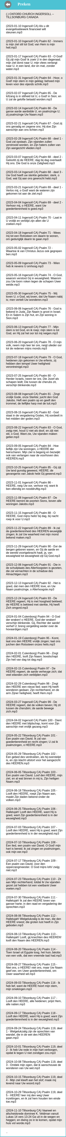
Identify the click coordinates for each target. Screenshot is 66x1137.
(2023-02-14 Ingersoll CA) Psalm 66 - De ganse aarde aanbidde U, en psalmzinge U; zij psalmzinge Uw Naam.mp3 (33, 111)
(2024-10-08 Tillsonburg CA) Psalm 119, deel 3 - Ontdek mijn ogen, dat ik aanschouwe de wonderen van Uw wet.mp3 (34, 1065)
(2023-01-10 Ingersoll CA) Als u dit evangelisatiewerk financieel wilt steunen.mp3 (27, 29)
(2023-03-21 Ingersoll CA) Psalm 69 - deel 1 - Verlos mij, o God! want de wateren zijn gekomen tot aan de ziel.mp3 (34, 190)
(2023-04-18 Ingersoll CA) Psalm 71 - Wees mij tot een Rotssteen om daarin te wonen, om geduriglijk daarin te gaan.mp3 (33, 236)
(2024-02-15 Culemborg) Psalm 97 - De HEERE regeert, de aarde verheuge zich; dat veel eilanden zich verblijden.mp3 (34, 671)
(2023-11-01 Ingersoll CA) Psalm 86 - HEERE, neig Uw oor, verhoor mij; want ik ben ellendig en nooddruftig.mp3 (32, 485)
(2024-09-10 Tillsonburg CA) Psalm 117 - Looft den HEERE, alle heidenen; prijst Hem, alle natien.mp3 (34, 1001)
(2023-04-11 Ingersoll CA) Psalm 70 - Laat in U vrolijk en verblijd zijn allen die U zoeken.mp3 (34, 220)
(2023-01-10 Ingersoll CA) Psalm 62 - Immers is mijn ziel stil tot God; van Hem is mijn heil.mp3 (34, 44)
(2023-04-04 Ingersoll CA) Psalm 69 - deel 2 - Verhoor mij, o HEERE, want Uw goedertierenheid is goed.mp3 (34, 205)
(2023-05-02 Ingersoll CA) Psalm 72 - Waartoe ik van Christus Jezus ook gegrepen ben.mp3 (34, 251)
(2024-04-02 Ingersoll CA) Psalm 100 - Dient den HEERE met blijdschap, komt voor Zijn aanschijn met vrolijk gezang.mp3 (34, 723)
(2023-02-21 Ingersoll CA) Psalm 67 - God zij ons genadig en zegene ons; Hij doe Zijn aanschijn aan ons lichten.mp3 (34, 126)
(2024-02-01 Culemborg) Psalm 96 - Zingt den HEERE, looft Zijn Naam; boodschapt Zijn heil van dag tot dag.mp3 (32, 656)
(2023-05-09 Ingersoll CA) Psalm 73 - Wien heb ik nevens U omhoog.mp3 (33, 265)
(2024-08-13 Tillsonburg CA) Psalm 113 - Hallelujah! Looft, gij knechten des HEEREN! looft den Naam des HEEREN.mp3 (33, 937)
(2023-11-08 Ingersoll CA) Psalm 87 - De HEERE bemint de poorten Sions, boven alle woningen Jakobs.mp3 (33, 501)
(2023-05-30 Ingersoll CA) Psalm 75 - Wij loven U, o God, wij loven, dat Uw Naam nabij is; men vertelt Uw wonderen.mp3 (34, 296)
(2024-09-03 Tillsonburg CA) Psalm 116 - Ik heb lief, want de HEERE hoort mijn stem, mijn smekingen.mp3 (33, 986)
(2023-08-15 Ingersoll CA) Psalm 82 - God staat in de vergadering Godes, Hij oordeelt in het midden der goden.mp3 (34, 415)
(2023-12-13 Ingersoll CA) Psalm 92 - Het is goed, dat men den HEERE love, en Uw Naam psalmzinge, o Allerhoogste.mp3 (33, 586)
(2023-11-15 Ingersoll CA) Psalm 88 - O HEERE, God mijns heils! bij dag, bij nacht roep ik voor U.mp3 (32, 516)
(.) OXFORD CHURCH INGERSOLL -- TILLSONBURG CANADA (30, 16)
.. (7, 1131)
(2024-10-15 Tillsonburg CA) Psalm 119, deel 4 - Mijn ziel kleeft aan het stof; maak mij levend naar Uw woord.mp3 (34, 1080)
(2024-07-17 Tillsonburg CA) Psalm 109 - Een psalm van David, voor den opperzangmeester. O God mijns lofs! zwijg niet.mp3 (32, 865)
